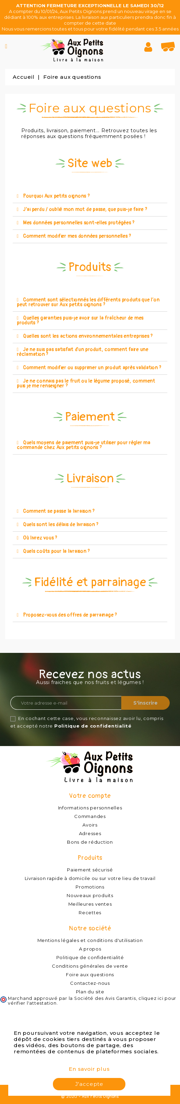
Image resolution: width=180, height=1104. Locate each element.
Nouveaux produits (90, 895)
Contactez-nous (90, 983)
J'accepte (89, 1084)
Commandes (90, 816)
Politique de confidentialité (93, 726)
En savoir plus (89, 1069)
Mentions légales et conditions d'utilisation (90, 940)
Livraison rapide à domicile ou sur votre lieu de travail (90, 878)
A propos (90, 949)
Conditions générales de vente (90, 966)
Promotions (90, 887)
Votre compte (90, 796)
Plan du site (90, 991)
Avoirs (90, 825)
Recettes (90, 912)
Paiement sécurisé (90, 869)
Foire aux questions (90, 974)
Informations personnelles (90, 807)
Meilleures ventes (90, 904)
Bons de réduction (90, 842)
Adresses (90, 833)
